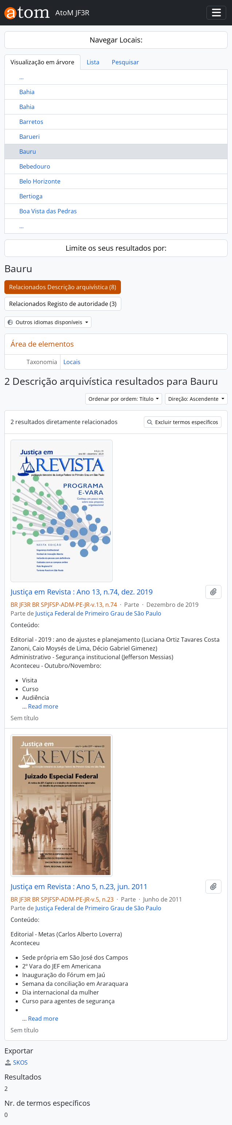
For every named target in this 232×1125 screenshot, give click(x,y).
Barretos (31, 122)
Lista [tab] (93, 62)
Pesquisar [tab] (125, 62)
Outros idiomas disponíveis (46, 322)
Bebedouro (34, 166)
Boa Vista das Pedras (48, 211)
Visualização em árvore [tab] (42, 62)
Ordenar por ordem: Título (122, 398)
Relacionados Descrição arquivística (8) (62, 287)
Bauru (27, 152)
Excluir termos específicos (182, 422)
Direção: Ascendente (194, 398)
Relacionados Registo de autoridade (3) (63, 304)
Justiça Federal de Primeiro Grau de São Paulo (98, 613)
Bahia (27, 92)
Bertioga (31, 196)
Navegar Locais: (116, 40)
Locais (71, 362)
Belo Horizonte (39, 181)
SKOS (16, 1062)
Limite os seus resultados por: (116, 248)
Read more (43, 706)
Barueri (29, 137)
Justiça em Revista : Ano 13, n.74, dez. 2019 (82, 592)
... (21, 77)
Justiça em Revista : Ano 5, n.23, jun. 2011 (79, 886)
